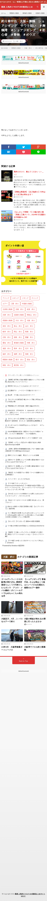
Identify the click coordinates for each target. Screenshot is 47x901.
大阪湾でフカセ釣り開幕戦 (35, 648)
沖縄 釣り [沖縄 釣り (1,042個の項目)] (31, 343)
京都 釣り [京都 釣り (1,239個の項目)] (20, 309)
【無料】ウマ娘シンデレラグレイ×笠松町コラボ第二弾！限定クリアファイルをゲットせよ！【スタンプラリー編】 (24, 534)
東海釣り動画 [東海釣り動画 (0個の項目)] (19, 343)
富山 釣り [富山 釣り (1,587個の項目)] (18, 326)
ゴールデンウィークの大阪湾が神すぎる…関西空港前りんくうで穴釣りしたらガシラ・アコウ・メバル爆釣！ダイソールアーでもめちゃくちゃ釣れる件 (12, 587)
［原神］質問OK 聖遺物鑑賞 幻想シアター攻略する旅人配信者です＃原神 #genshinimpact (24, 450)
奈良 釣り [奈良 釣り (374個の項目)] (7, 326)
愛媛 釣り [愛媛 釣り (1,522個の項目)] (29, 337)
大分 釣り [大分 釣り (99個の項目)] (20, 320)
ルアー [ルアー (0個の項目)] (5, 304)
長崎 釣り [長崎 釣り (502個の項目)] (29, 354)
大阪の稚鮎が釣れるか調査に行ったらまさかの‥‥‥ (35, 621)
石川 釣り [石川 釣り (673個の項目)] (29, 348)
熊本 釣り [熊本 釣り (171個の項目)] (18, 348)
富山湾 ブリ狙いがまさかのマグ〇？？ (21, 395)
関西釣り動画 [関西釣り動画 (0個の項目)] (7, 360)
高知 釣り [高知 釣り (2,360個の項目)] (31, 360)
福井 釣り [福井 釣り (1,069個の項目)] (7, 354)
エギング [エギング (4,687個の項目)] (15, 298)
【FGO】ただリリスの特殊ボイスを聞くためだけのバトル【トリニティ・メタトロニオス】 (24, 495)
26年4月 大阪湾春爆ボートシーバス (11, 648)
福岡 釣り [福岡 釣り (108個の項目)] (18, 354)
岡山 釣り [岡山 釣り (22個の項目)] (18, 332)
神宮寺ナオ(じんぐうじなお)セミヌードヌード (23, 386)
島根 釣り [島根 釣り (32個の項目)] (29, 332)
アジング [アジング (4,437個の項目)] (6, 298)
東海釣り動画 (27, 13)
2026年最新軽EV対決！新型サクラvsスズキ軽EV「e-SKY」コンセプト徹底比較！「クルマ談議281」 (24, 433)
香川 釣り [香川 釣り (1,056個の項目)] (20, 360)
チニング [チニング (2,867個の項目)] (35, 298)
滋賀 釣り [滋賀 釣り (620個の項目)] (7, 348)
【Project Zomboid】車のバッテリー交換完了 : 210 (25, 438)
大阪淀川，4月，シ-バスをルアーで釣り (12, 620)
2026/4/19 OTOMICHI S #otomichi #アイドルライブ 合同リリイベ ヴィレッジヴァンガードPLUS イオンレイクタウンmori (24, 412)
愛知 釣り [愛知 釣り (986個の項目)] (7, 343)
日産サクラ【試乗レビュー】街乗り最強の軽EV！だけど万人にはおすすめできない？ (24, 461)
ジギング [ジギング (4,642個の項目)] (25, 298)
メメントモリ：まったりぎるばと (19, 479)
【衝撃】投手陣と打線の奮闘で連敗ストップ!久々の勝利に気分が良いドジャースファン (24, 381)
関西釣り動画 (14, 13)
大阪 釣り (19, 41)
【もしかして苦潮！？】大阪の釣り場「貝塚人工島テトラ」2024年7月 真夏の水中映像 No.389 (29, 214)
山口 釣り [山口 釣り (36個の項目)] (29, 326)
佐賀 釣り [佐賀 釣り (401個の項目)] (31, 309)
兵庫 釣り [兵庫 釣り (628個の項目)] (7, 315)
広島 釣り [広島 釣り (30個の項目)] (7, 337)
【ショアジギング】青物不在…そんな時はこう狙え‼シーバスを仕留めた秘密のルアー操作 (35, 583)
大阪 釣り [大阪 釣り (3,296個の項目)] (31, 320)
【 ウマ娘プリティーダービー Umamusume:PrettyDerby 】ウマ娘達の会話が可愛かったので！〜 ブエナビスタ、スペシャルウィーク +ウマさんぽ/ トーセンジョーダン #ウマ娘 (24, 486)
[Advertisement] (23, 754)
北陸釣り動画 (39, 13)
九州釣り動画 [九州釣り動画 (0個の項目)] (7, 309)
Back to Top (23, 661)
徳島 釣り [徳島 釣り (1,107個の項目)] (18, 337)
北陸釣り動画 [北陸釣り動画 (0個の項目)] (19, 315)
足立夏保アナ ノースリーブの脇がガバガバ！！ (24, 390)
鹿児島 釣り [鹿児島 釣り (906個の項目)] (19, 365)
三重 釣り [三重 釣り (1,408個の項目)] (15, 304)
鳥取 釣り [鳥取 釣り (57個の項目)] (7, 365)
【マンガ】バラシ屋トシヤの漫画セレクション (23, 375)
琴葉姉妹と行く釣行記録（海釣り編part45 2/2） (24, 406)
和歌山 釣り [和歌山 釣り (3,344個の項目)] (32, 315)
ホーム (3, 13)
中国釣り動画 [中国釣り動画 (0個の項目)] (27, 304)
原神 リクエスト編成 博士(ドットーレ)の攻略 (23, 455)
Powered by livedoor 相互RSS (13, 546)
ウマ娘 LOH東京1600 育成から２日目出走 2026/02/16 (26, 526)
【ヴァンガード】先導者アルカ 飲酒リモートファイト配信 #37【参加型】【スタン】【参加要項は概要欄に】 (24, 420)
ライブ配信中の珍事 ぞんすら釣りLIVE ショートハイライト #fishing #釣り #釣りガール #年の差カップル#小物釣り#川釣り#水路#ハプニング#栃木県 (24, 515)
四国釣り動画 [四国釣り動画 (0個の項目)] (7, 320)
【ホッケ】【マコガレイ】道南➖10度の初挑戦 (24, 521)
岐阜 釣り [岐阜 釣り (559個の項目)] (7, 332)
